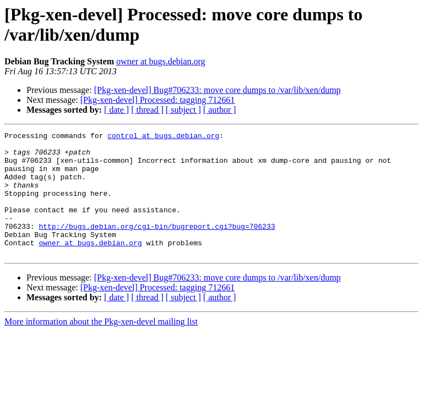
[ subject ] (183, 109)
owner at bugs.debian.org (160, 61)
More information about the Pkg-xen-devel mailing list (101, 346)
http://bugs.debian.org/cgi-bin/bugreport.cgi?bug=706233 (157, 246)
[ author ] (219, 109)
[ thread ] (147, 109)
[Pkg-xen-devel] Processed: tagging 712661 (157, 100)
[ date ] (116, 109)
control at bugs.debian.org (163, 137)
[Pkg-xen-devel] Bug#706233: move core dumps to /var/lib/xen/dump (217, 90)
